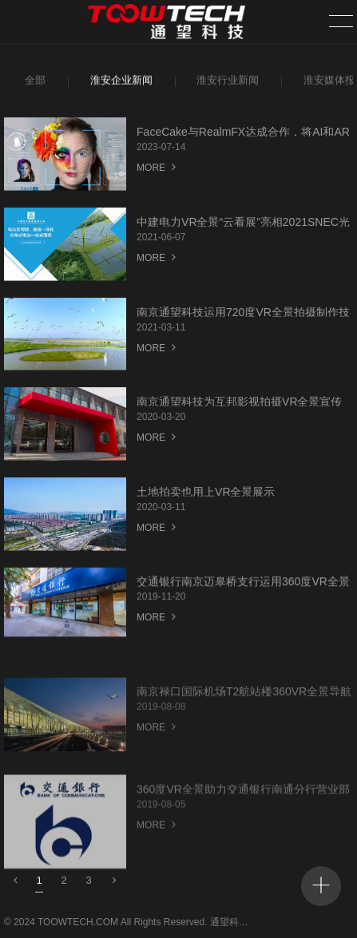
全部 (34, 82)
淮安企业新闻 (119, 82)
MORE (156, 170)
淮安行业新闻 (226, 82)
